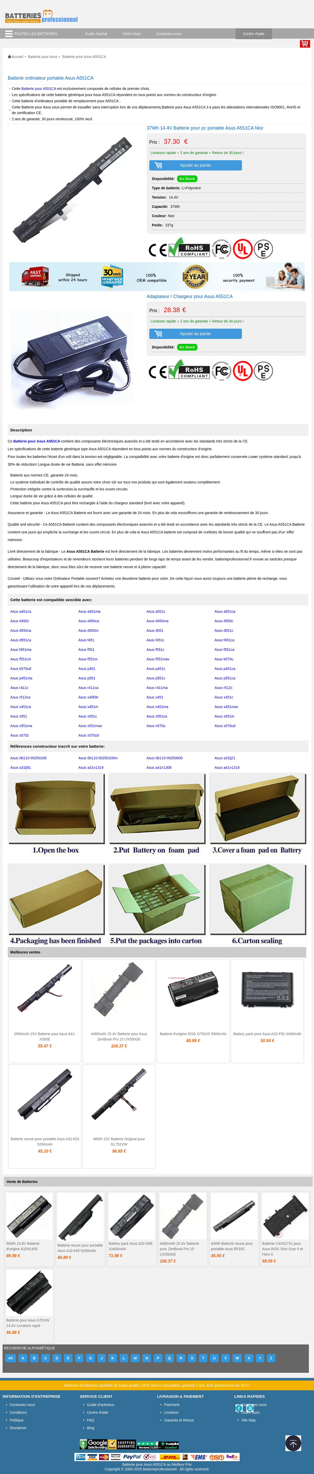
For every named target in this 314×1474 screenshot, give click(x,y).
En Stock (187, 179)
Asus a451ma (89, 611)
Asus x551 (18, 716)
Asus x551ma (21, 726)
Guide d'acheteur (100, 1405)
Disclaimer (18, 1428)
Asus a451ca (20, 611)
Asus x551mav (90, 726)
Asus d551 (154, 630)
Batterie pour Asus (42, 57)
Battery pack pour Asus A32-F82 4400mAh (267, 1034)
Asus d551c (224, 630)
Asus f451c (155, 640)
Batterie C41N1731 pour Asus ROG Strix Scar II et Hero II (282, 1248)
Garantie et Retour (179, 1420)
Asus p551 (86, 678)
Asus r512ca (20, 697)
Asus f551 (86, 649)
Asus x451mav (226, 707)
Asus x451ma (157, 707)
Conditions (18, 1412)
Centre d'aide (254, 34)
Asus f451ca (224, 640)
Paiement (171, 1405)
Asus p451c (155, 669)
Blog (90, 1428)
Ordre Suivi (132, 34)
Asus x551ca (156, 716)
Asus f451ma (20, 649)
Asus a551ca (225, 611)
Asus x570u (155, 726)
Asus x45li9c (88, 697)
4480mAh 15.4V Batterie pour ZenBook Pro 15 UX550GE (179, 1248)
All (10, 1358)
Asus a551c (155, 611)
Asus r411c (19, 688)
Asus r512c (224, 688)
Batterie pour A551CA (39, 89)
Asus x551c (87, 716)
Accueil (17, 57)
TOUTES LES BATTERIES (35, 34)
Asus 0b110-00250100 (28, 758)
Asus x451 (154, 697)
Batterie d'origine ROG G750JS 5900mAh (193, 1034)
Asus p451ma (21, 678)
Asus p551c (155, 678)
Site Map (248, 1420)
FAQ (90, 1420)
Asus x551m (224, 716)
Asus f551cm (20, 659)
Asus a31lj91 (20, 767)
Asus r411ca (88, 688)
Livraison (171, 1412)
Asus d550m (88, 630)
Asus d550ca (20, 630)
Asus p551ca (225, 678)
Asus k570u (224, 659)
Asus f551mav (157, 659)
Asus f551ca (224, 649)
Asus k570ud (20, 669)
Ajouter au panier (195, 165)
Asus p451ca (225, 669)
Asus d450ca (88, 621)
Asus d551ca (20, 640)
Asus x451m (88, 707)
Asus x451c (224, 697)
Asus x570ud (225, 726)
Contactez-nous (168, 34)
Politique (17, 1420)
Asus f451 (86, 640)
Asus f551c (155, 649)
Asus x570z (19, 735)
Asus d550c (224, 621)
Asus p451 (86, 669)
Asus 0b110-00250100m (98, 758)
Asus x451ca (20, 707)
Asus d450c (19, 621)
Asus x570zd (88, 735)
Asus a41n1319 (227, 767)
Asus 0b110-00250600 (164, 758)
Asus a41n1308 (158, 767)
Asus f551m (88, 659)
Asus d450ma (157, 621)
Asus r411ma (157, 688)
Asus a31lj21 (225, 758)
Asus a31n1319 (90, 767)
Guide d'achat (96, 34)
